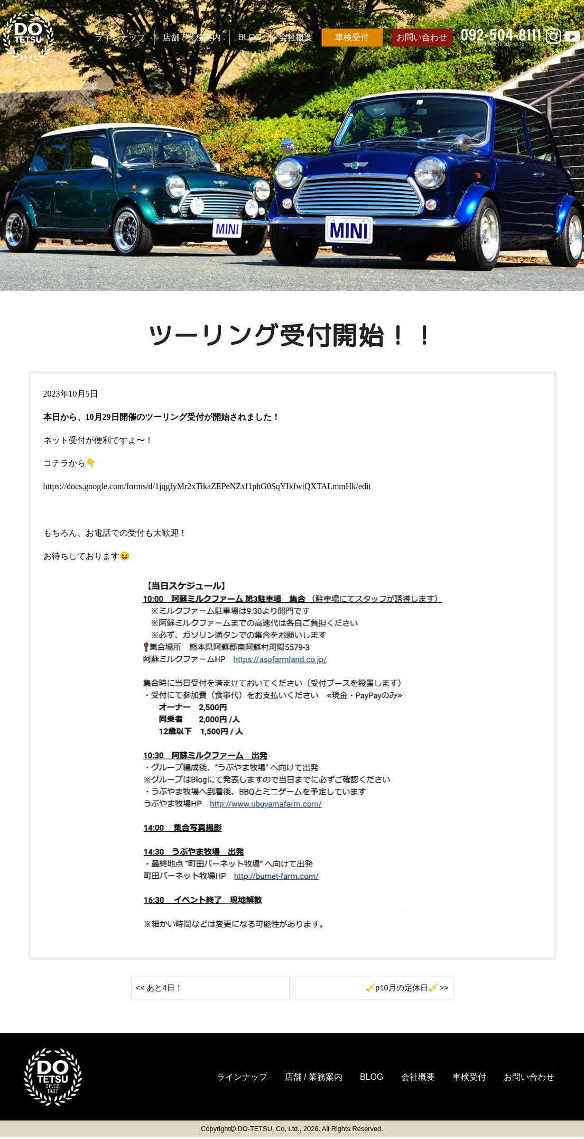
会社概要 (296, 37)
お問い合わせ (421, 37)
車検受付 (352, 37)
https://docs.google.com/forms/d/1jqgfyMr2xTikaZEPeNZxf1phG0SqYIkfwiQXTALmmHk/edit (207, 486)
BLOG (250, 37)
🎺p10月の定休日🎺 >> (404, 988)
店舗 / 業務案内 (191, 37)
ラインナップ (120, 37)
